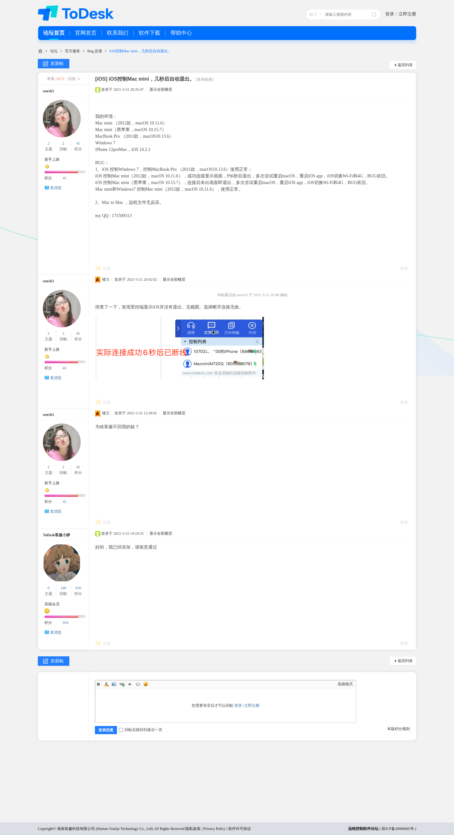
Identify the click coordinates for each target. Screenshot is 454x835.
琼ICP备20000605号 (397, 828)
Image (114, 684)
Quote (130, 684)
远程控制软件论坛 (363, 828)
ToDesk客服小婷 (56, 535)
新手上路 (52, 159)
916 (78, 588)
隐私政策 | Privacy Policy (205, 828)
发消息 (55, 188)
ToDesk (40, 50)
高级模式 (345, 684)
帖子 (313, 14)
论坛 (54, 51)
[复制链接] (204, 79)
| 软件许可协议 (238, 828)
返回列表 (405, 65)
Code (138, 684)
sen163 (48, 91)
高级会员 (52, 604)
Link (122, 684)
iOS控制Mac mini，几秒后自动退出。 (140, 51)
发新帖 (57, 63)
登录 (389, 14)
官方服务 (72, 51)
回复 (107, 268)
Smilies (146, 684)
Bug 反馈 (94, 51)
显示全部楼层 (160, 89)
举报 (404, 268)
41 (78, 143)
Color (106, 684)
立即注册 (407, 14)
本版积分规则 (398, 729)
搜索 (374, 14)
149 (63, 588)
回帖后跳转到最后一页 (140, 730)
